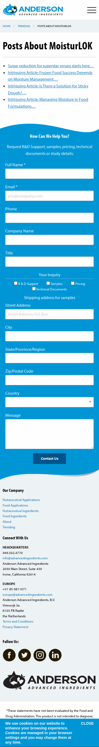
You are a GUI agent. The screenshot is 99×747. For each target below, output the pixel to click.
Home (6, 26)
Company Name (19, 230)
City (8, 327)
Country (12, 393)
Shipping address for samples (49, 297)
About (7, 521)
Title (9, 252)
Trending (24, 26)
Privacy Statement (15, 627)
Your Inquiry (49, 274)
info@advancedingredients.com (25, 558)
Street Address (17, 305)
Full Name (15, 164)
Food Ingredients (15, 516)
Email (11, 186)
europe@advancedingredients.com (28, 594)
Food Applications (15, 505)
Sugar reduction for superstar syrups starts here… (51, 65)
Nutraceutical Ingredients (21, 511)
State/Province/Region (25, 349)
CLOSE (87, 723)
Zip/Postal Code (19, 371)
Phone (11, 208)
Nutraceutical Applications (21, 500)
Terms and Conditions (18, 621)
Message (13, 415)
